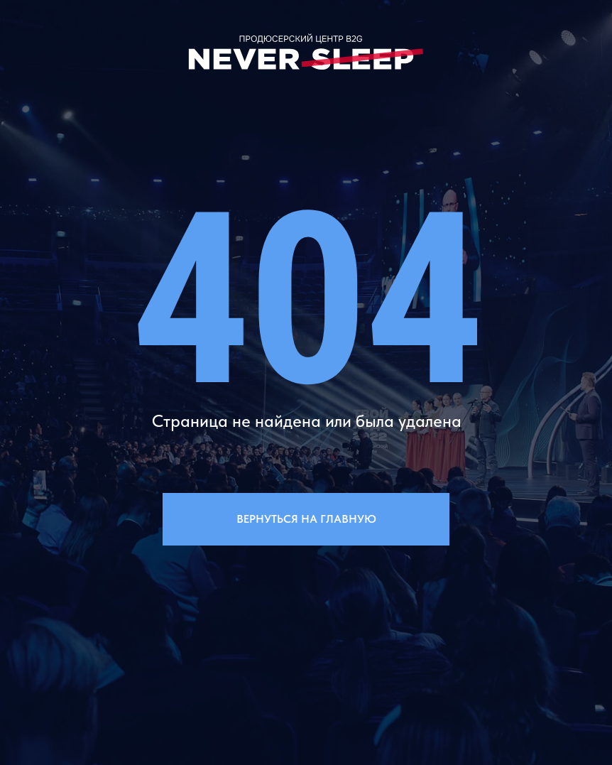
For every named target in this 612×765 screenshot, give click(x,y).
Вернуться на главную (306, 519)
